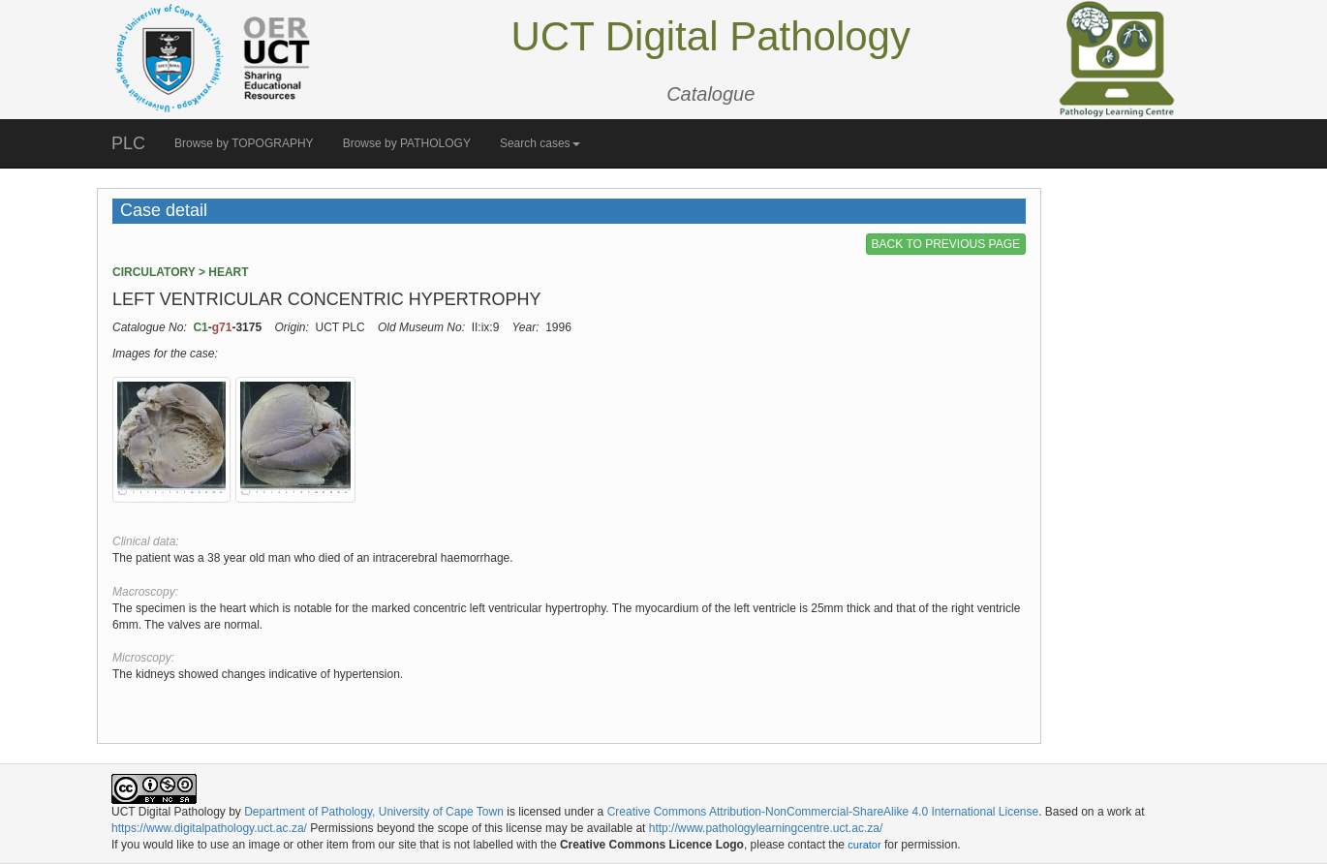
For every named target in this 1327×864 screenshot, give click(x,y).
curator (864, 844)
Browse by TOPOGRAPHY (244, 143)
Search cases (540, 143)
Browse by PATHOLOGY (407, 143)
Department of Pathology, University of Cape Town (374, 811)
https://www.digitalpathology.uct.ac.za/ (209, 828)
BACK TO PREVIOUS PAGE (946, 244)
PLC (128, 143)
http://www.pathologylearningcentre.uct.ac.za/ (765, 828)
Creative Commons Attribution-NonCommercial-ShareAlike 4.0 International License (823, 811)
